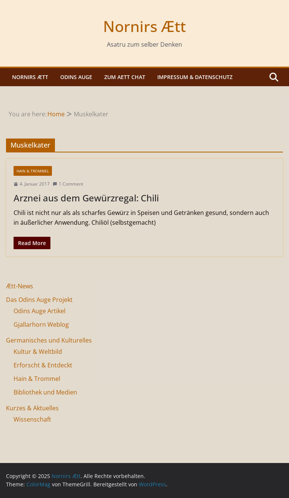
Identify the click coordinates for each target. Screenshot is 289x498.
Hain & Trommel (33, 171)
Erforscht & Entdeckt (43, 365)
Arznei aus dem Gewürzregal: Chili (86, 198)
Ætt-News (19, 286)
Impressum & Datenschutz (195, 77)
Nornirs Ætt (144, 26)
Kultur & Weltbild (38, 351)
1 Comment (68, 184)
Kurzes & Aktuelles (32, 408)
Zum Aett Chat (124, 77)
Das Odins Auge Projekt (39, 299)
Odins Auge (76, 77)
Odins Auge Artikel (39, 311)
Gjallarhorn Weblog (41, 324)
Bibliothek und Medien (45, 392)
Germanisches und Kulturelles (49, 340)
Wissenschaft (32, 419)
